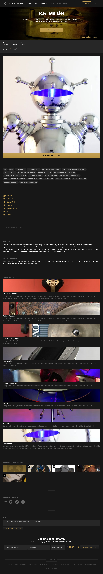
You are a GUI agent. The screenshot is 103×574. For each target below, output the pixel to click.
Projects (12, 3)
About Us (9, 565)
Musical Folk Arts (44, 172)
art (5, 169)
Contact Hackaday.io (20, 565)
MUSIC (11, 169)
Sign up (86, 3)
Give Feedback (32, 565)
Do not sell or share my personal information (84, 565)
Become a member (89, 548)
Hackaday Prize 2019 (29, 466)
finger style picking (63, 179)
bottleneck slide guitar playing (74, 169)
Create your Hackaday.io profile (39, 543)
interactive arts (34, 169)
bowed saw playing (79, 179)
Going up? (51, 560)
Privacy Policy (54, 565)
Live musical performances (69, 175)
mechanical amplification (51, 169)
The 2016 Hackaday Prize (79, 466)
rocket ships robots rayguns (64, 172)
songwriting (20, 169)
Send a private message (89, 37)
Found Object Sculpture (26, 172)
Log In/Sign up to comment (13, 528)
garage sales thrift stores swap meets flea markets (23, 179)
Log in (96, 3)
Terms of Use (43, 565)
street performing (35, 175)
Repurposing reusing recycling (15, 175)
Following (7, 49)
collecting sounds (11, 182)
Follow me (51, 30)
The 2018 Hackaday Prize (4, 475)
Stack (37, 3)
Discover (20, 3)
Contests (29, 3)
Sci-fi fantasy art (51, 175)
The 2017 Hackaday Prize (54, 466)
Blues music (49, 179)
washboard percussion (28, 182)
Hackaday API (64, 565)
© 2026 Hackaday (51, 569)
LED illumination (9, 172)
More (44, 3)
